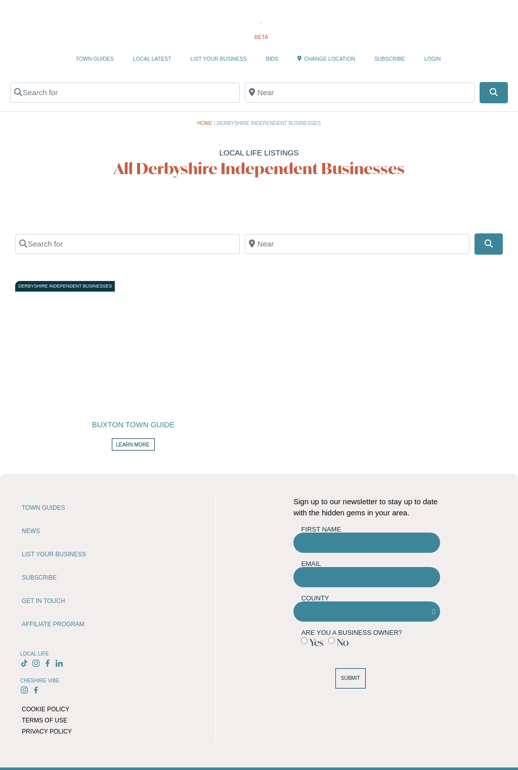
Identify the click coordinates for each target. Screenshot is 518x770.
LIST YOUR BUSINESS (219, 59)
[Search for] (125, 93)
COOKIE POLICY (45, 709)
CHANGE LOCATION (326, 59)
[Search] (494, 92)
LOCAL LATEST (152, 59)
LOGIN (432, 59)
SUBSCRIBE (389, 59)
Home (204, 123)
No (343, 642)
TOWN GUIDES (95, 59)
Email (311, 563)
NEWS (31, 531)
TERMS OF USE (44, 720)
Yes (316, 642)
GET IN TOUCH (43, 600)
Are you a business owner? (351, 632)
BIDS (272, 59)
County (315, 598)
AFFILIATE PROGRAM (53, 624)
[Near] (359, 93)
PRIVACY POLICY (47, 731)
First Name (321, 529)
